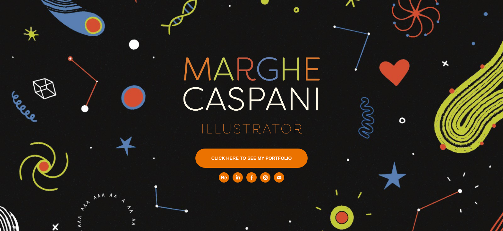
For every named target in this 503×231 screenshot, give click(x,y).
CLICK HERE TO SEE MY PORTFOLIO (251, 158)
